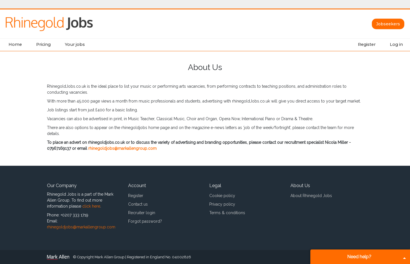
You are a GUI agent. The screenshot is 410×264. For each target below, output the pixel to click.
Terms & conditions (227, 212)
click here (91, 206)
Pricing (43, 44)
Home (15, 44)
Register (367, 44)
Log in (396, 44)
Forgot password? (145, 221)
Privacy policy (222, 204)
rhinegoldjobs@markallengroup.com (122, 148)
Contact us (138, 204)
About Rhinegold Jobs (311, 195)
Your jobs (75, 44)
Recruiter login (141, 212)
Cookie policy (222, 195)
